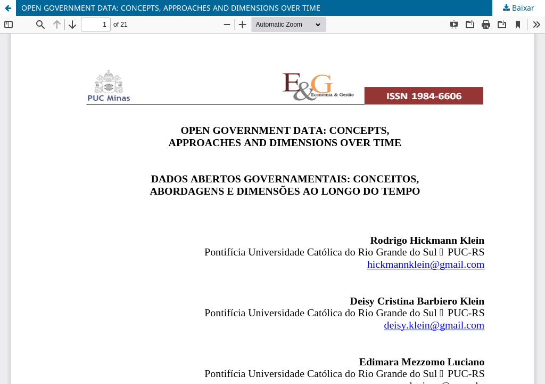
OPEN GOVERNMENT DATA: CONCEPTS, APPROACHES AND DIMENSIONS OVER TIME (170, 8)
